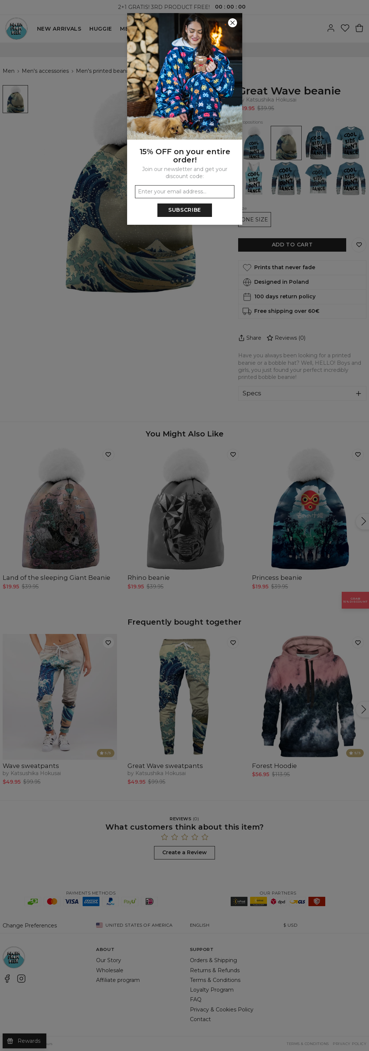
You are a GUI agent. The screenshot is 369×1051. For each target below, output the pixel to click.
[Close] (232, 22)
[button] (184, 525)
